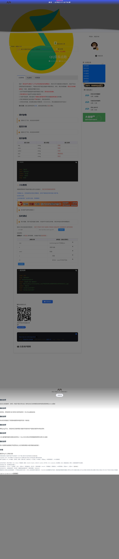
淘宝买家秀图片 (16, 427)
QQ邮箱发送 (31, 411)
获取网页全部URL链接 (41, 436)
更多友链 (76, 465)
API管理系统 (59, 465)
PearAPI (43, 465)
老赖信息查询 (14, 436)
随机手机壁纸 (13, 444)
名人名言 (19, 444)
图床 (19, 458)
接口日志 (35, 454)
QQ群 (1, 472)
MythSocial (37, 467)
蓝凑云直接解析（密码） (7, 402)
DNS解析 (11, 458)
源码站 (15, 458)
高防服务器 (27, 465)
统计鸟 (32, 465)
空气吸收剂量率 (33, 427)
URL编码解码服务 (5, 436)
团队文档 (23, 458)
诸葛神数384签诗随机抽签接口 (30, 444)
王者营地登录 (19, 411)
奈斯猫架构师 (10, 467)
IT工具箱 (33, 458)
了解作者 (59, 394)
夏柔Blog (2, 452)
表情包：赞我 (4, 411)
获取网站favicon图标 (49, 402)
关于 (3, 472)
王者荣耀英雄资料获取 (37, 402)
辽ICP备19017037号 (9, 472)
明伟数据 (48, 465)
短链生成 (28, 458)
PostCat (8, 465)
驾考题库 (19, 419)
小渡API (70, 465)
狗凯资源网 (31, 467)
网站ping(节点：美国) (6, 427)
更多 (12, 452)
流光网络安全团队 (11, 463)
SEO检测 (38, 458)
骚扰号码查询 (25, 427)
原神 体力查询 (12, 411)
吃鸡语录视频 (4, 419)
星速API (65, 465)
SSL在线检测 (57, 458)
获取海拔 (6, 444)
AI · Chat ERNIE (22, 436)
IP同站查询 (41, 427)
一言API (25, 411)
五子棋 (10, 419)
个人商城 (7, 452)
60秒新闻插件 (50, 458)
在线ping (43, 458)
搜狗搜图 (14, 419)
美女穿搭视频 (31, 436)
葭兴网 (15, 467)
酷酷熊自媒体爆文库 (23, 467)
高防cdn (21, 465)
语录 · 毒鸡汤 (25, 419)
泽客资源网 (38, 465)
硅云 (18, 465)
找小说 (2, 444)
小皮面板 (13, 465)
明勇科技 (54, 465)
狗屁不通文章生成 (19, 402)
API (7, 458)
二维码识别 (27, 402)
